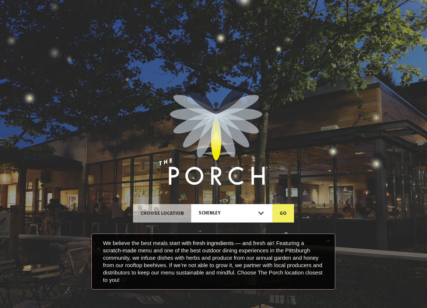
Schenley (210, 213)
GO (283, 213)
